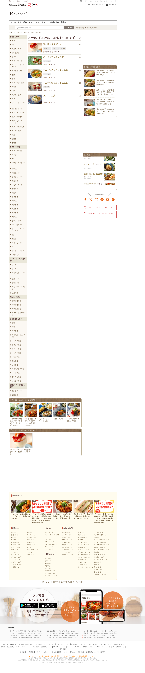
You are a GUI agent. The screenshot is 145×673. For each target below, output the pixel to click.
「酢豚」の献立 (58, 419)
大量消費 (15, 293)
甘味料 (14, 143)
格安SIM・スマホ (106, 644)
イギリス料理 (16, 353)
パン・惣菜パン (17, 225)
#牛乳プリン (56, 48)
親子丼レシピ (66, 532)
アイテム (82, 644)
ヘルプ (65, 652)
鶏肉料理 (15, 205)
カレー (14, 247)
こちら (86, 660)
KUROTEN (13, 644)
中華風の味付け (17, 309)
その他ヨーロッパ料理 (18, 336)
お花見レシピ (49, 568)
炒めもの (15, 189)
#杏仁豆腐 (46, 87)
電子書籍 (63, 649)
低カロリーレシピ (99, 554)
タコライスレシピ (83, 562)
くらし (87, 1)
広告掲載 (81, 652)
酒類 (13, 135)
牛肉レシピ (14, 532)
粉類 (13, 79)
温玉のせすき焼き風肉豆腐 (93, 175)
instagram (96, 199)
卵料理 (14, 169)
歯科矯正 (92, 647)
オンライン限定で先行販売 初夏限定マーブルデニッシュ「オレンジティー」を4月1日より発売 (78, 633)
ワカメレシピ (31, 552)
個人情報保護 (56, 652)
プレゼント (104, 1)
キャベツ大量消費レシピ (101, 540)
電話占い (96, 644)
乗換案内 (78, 647)
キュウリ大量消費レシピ (101, 545)
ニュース (70, 647)
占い (98, 1)
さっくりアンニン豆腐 (53, 57)
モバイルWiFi (20, 647)
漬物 (13, 91)
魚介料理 (15, 209)
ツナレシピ (30, 554)
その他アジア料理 (18, 369)
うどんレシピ (66, 552)
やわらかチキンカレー (91, 185)
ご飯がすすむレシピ (100, 574)
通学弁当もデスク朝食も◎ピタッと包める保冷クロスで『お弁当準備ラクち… (105, 102)
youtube (107, 199)
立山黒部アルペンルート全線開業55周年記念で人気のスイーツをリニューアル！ (36, 637)
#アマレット (47, 61)
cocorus (29, 647)
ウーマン (56, 647)
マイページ (72, 22)
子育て (82, 1)
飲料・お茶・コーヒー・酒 (18, 122)
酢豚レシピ (81, 532)
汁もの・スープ (17, 185)
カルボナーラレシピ (84, 554)
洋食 (13, 327)
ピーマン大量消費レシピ (101, 542)
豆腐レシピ (30, 540)
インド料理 (15, 373)
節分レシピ (48, 561)
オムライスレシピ (83, 545)
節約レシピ (97, 562)
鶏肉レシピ (14, 537)
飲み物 (14, 239)
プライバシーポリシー (42, 652)
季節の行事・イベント (18, 274)
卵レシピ (29, 532)
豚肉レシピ (14, 535)
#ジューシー (47, 48)
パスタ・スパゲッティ (18, 164)
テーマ (14, 269)
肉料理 (14, 201)
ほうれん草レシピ (16, 564)
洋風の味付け (16, 305)
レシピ (63, 647)
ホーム (13, 22)
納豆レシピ (30, 547)
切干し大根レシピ (32, 550)
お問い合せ (72, 652)
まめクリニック (49, 644)
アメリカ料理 (16, 377)
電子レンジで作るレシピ (101, 550)
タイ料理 (15, 365)
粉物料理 (15, 197)
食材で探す (80, 28)
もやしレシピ (15, 554)
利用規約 (31, 652)
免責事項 (102, 652)
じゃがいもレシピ (16, 542)
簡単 (30, 22)
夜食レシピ (97, 572)
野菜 (13, 41)
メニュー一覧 (112, 1)
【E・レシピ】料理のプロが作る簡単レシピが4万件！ (63, 582)
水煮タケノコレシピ (51, 544)
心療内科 (74, 644)
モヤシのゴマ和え (90, 165)
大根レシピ (14, 550)
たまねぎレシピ (16, 545)
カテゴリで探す (91, 28)
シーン (14, 265)
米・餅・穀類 (16, 131)
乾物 (13, 75)
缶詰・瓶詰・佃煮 (18, 83)
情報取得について (92, 652)
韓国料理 (15, 361)
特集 (25, 22)
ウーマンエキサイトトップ (95, 4)
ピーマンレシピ (16, 557)
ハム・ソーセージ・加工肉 (18, 66)
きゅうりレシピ (16, 562)
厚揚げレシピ (31, 542)
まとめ (36, 22)
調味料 (14, 139)
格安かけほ (10, 647)
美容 (98, 647)
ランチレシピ (98, 569)
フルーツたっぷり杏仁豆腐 (55, 83)
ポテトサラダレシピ (84, 557)
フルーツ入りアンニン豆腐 (55, 70)
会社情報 (23, 652)
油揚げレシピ (31, 545)
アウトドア (15, 283)
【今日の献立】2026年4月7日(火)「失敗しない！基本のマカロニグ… (105, 73)
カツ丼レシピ (66, 535)
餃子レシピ (81, 535)
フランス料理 (16, 345)
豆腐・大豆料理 (17, 151)
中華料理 (15, 331)
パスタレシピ (82, 547)
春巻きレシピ (82, 540)
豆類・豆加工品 (17, 61)
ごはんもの (15, 255)
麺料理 (14, 217)
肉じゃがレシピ (67, 540)
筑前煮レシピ (66, 542)
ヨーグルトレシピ (32, 537)
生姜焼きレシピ (67, 537)
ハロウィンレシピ (50, 571)
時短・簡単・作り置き (18, 288)
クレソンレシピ (49, 539)
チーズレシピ (31, 535)
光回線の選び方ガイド (26, 644)
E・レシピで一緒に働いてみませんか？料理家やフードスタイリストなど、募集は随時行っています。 (63, 656)
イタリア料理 (16, 341)
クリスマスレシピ (50, 573)
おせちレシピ (49, 558)
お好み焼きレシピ (67, 547)
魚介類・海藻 (16, 49)
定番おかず (15, 173)
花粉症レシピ (49, 563)
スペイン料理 (16, 349)
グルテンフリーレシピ (101, 559)
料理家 (63, 22)
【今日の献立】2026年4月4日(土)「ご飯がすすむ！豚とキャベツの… (105, 111)
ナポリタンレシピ (83, 550)
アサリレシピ (49, 549)
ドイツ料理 (15, 357)
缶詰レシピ (97, 537)
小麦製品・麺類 (17, 71)
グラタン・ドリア (18, 251)
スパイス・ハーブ (18, 113)
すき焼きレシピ (67, 545)
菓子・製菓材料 (17, 117)
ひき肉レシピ (15, 540)
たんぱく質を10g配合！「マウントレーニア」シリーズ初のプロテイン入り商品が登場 (112, 631)
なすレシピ (14, 552)
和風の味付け (16, 301)
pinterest (113, 199)
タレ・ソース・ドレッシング (18, 230)
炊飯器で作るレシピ (100, 547)
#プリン (63, 48)
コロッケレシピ (83, 564)
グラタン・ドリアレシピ (85, 552)
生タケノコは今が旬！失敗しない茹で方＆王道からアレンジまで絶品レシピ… (105, 92)
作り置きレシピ (99, 532)
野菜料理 (15, 213)
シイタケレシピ (49, 532)
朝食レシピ (97, 567)
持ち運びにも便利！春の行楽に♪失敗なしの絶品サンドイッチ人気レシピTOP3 (109, 633)
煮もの (14, 193)
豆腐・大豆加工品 (18, 127)
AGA (113, 647)
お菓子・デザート (18, 221)
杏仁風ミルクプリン (52, 44)
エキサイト (112, 4)
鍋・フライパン (17, 391)
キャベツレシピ (16, 547)
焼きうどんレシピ (67, 554)
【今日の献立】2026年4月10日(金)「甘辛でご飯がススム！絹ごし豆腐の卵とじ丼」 (37, 635)
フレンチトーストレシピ (85, 567)
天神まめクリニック (63, 644)
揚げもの (15, 181)
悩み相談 (36, 647)
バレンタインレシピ (51, 576)
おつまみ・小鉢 (17, 177)
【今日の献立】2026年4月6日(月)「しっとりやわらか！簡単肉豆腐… (105, 82)
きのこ (14, 57)
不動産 (85, 647)
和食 (13, 323)
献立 (19, 22)
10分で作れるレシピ (100, 535)
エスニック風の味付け (18, 314)
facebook (85, 199)
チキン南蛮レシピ (67, 550)
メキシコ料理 (16, 381)
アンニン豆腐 (49, 96)
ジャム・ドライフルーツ (18, 104)
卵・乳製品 (15, 53)
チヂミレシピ (82, 559)
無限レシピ (97, 564)
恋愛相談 (44, 647)
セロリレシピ (49, 546)
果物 (13, 99)
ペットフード (106, 647)
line (102, 199)
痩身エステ (121, 647)
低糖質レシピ (98, 552)
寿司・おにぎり (17, 243)
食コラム (45, 22)
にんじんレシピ (16, 559)
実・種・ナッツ (17, 109)
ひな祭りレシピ (49, 566)
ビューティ (93, 1)
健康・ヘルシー (17, 279)
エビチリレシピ (83, 542)
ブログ (89, 644)
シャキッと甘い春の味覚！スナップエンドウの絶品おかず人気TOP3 (32, 631)
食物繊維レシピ (99, 557)
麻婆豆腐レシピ (83, 537)
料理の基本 (54, 22)
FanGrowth (39, 644)
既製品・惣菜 (16, 95)
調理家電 (15, 395)
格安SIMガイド (119, 644)
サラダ (14, 155)
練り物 (14, 87)
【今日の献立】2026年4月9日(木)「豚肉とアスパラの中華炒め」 (105, 637)
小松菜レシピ (15, 567)
